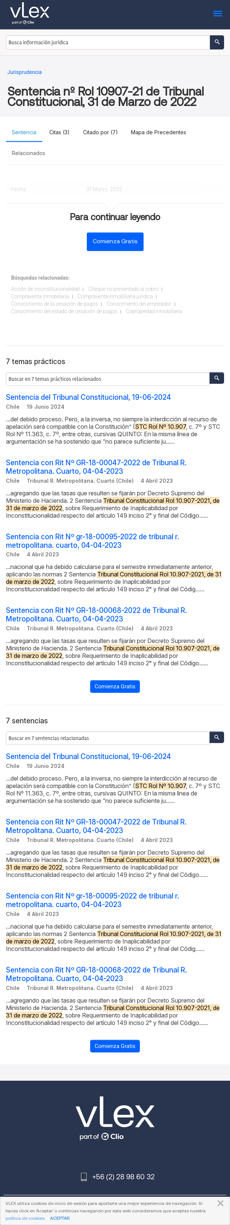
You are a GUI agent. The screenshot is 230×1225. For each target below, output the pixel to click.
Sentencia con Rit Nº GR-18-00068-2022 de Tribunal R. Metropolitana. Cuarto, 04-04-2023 (96, 614)
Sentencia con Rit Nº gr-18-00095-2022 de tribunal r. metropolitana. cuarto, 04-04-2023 (92, 541)
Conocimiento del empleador (138, 304)
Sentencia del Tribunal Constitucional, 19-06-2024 (88, 397)
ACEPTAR (59, 1218)
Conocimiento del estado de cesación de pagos (64, 311)
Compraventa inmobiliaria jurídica (115, 296)
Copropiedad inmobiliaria (154, 311)
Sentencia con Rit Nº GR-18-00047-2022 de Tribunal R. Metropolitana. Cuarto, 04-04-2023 (96, 467)
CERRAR (219, 1203)
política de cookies (25, 1218)
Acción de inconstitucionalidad (45, 289)
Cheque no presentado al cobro (123, 289)
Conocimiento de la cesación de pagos (54, 304)
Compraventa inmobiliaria (40, 296)
